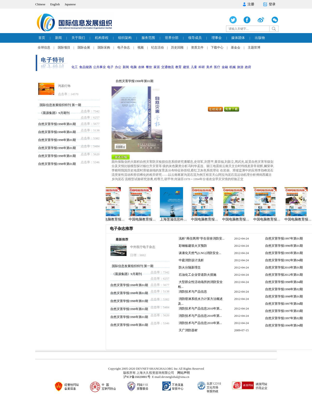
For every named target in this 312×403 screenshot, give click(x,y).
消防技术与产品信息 (192, 291)
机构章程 (101, 38)
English (55, 4)
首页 (41, 38)
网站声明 (183, 373)
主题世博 (254, 47)
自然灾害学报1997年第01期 (283, 238)
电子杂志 (123, 47)
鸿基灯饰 (64, 86)
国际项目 (64, 47)
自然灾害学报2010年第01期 (283, 267)
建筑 (186, 67)
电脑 (133, 67)
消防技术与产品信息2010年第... (200, 308)
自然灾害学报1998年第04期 (283, 282)
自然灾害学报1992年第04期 (283, 260)
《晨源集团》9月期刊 (55, 113)
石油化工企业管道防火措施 (197, 274)
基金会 (235, 47)
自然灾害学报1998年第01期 (57, 124)
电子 (110, 67)
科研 (202, 67)
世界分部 (171, 38)
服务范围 (148, 38)
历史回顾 (177, 47)
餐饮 (149, 67)
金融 (225, 67)
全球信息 (44, 47)
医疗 (217, 67)
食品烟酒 (85, 67)
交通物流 (167, 67)
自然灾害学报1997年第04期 (283, 303)
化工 (74, 67)
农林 (141, 67)
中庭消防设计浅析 (191, 260)
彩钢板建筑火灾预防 (192, 245)
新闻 (58, 38)
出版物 (260, 38)
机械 (232, 67)
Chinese (40, 4)
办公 (118, 67)
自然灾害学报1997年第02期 (283, 318)
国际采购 (104, 47)
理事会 (217, 38)
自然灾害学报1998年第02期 (283, 289)
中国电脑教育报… (112, 219)
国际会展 (84, 47)
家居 (157, 67)
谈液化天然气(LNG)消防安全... (199, 253)
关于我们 (78, 38)
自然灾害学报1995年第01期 (283, 253)
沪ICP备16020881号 (136, 377)
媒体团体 (238, 38)
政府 (248, 67)
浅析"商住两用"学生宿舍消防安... (201, 238)
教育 (178, 67)
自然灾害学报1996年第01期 (283, 245)
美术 (209, 67)
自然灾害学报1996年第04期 (283, 325)
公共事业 (99, 67)
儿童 (194, 67)
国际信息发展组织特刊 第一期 (60, 105)
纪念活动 (157, 47)
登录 (269, 4)
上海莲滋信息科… (174, 219)
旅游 (240, 67)
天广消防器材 (188, 330)
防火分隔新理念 (189, 267)
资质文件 (197, 47)
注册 (248, 4)
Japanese (70, 4)
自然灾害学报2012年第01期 (283, 274)
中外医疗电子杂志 (142, 247)
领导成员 (195, 38)
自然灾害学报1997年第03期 (283, 311)
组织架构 (125, 38)
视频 (140, 47)
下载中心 (217, 47)
